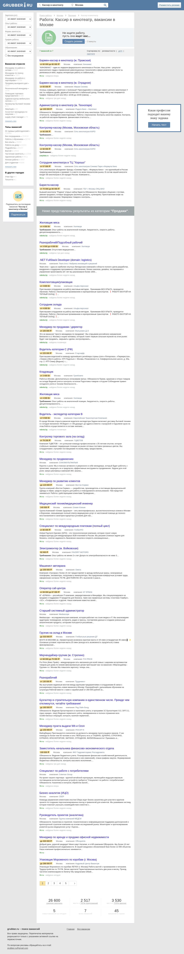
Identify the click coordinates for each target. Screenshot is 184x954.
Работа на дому (12, 145)
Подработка (10, 148)
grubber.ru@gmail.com (17, 948)
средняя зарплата (54, 903)
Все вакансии (83, 929)
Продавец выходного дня (16, 83)
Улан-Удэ (9, 177)
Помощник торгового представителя (14, 94)
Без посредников (12, 136)
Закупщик (9, 109)
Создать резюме (73, 41)
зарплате (91, 54)
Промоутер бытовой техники (17, 104)
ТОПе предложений (89, 903)
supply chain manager (14, 117)
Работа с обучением (14, 139)
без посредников (16, 56)
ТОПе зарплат (120, 903)
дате (120, 51)
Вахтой (8, 151)
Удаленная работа (13, 157)
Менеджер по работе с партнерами (15, 79)
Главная (70, 929)
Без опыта (9, 142)
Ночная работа (11, 160)
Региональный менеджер (16, 88)
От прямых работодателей (17, 131)
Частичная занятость (14, 154)
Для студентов (11, 162)
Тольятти (9, 179)
